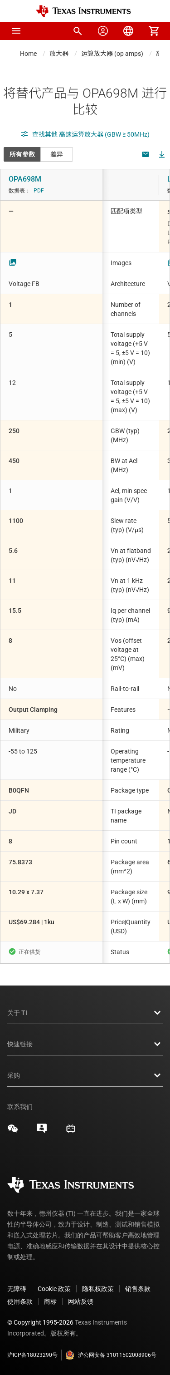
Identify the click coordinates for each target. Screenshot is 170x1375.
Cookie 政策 (54, 1288)
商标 (50, 1301)
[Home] (83, 11)
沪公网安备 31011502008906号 (110, 1355)
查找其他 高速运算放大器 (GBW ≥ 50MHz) (85, 134)
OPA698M (25, 179)
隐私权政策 (98, 1288)
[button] (16, 31)
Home (28, 53)
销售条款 (138, 1288)
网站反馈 (80, 1301)
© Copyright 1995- (40, 1322)
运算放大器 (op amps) (112, 53)
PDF (39, 190)
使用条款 (20, 1301)
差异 (56, 154)
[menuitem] (77, 31)
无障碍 (16, 1288)
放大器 (58, 53)
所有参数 (22, 154)
